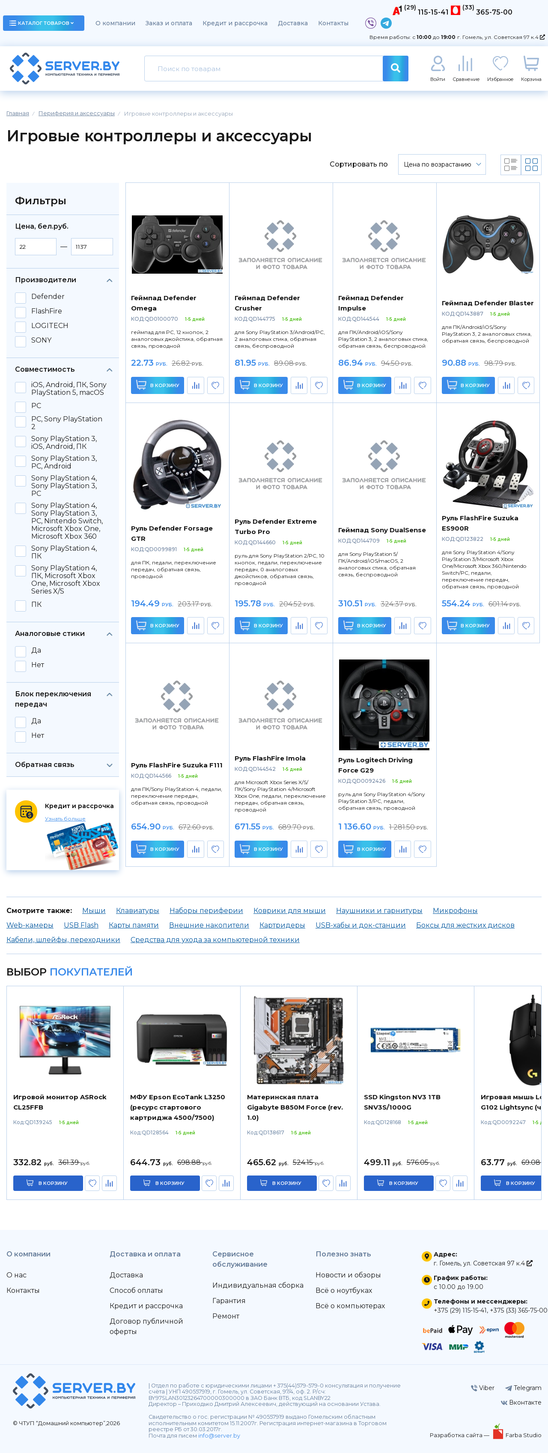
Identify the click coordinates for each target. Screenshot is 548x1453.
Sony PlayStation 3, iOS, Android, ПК (64, 443)
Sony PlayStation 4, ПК (64, 552)
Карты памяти (134, 925)
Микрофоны (455, 911)
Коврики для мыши (289, 911)
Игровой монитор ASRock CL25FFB (60, 1102)
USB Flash (81, 925)
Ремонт (225, 1316)
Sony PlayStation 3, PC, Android (64, 462)
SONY (41, 340)
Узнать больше (65, 818)
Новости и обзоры (348, 1275)
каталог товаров (41, 23)
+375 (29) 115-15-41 (460, 1310)
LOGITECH (49, 326)
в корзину (53, 1183)
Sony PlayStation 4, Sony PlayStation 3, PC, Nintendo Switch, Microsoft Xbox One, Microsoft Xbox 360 (67, 521)
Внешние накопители (209, 925)
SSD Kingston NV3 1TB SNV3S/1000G (402, 1102)
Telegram (523, 1388)
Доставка (293, 23)
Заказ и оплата (169, 23)
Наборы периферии (206, 911)
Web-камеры (30, 925)
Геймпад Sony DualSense (382, 530)
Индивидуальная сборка (258, 1285)
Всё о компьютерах (350, 1306)
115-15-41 (433, 12)
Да (36, 650)
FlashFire (46, 311)
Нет (37, 665)
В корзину (157, 384)
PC (36, 406)
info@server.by (219, 1435)
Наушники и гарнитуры (379, 911)
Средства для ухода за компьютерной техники (215, 940)
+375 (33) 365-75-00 (519, 1310)
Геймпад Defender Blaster (488, 303)
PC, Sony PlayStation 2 (66, 423)
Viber (482, 1388)
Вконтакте (521, 1402)
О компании (115, 23)
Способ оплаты (136, 1290)
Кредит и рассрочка (235, 23)
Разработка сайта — (460, 1435)
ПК (36, 605)
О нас (16, 1275)
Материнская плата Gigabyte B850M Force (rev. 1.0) (295, 1107)
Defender (48, 297)
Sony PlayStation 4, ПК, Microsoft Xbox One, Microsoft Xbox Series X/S (65, 579)
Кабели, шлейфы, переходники (63, 940)
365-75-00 (494, 12)
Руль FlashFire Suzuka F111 (177, 765)
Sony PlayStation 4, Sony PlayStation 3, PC (64, 486)
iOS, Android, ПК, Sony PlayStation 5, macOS (69, 389)
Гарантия (229, 1301)
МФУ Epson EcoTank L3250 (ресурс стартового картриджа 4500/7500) (177, 1107)
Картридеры (282, 925)
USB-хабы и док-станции (361, 925)
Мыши (94, 911)
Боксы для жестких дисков (465, 925)
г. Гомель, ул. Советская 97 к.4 (501, 37)
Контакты (333, 23)
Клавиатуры (137, 911)
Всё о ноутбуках (344, 1290)
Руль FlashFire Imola (270, 758)
